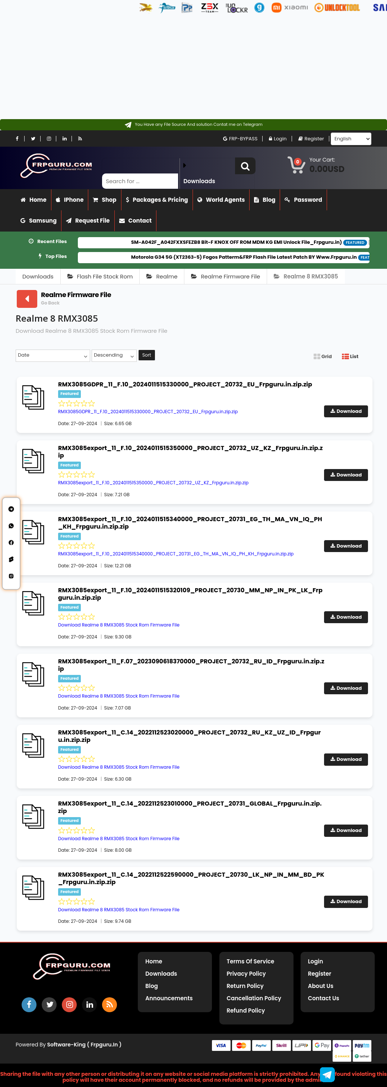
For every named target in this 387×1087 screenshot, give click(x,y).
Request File (88, 220)
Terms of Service (251, 961)
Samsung (38, 220)
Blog (264, 200)
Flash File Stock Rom (100, 276)
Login (277, 138)
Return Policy (245, 986)
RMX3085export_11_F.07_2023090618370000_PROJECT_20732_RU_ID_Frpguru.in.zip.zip (191, 665)
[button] (245, 165)
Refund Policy (246, 1010)
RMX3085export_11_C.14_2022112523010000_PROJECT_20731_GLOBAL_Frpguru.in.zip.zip (190, 807)
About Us (320, 986)
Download (346, 411)
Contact (135, 220)
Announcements (169, 998)
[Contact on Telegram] (193, 124)
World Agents (221, 200)
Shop (104, 200)
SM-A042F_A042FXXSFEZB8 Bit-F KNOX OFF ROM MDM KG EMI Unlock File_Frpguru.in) (249, 242)
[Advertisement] (190, 67)
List (350, 356)
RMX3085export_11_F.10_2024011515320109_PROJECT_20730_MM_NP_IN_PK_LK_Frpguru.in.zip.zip (190, 594)
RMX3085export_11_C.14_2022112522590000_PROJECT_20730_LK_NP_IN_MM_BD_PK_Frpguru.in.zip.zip (191, 878)
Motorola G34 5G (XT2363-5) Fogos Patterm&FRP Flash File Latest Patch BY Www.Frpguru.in (257, 257)
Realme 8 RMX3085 (306, 276)
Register (311, 138)
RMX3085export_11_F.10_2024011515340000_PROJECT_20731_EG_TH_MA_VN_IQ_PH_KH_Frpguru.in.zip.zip (190, 523)
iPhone (70, 200)
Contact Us (323, 998)
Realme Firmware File (225, 276)
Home (33, 200)
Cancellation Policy (254, 998)
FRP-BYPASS (240, 138)
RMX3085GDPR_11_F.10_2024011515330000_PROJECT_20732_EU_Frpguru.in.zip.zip (185, 384)
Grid (323, 356)
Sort (146, 355)
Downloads (38, 276)
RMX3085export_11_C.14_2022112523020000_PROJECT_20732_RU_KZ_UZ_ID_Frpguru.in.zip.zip (189, 736)
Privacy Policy (246, 974)
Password (303, 200)
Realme (161, 276)
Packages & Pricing (157, 200)
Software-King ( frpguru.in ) (84, 1044)
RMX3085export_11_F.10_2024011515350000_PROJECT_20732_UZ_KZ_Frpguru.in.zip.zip (190, 452)
